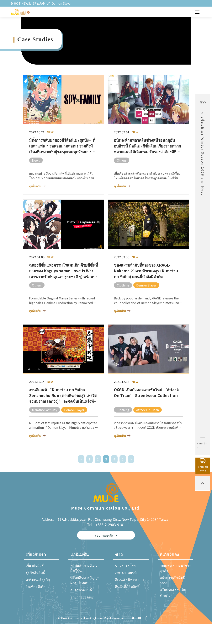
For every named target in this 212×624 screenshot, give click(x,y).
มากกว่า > (202, 445)
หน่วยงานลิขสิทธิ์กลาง (172, 580)
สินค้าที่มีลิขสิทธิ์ (127, 586)
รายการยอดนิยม (83, 596)
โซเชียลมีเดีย (35, 586)
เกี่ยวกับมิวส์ (35, 565)
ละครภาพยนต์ (81, 589)
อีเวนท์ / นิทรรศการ (129, 579)
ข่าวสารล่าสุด (125, 565)
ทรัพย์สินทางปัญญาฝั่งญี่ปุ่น (84, 568)
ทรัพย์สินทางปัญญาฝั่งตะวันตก (84, 580)
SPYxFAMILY (41, 3)
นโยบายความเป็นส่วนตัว (173, 592)
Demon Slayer (62, 3)
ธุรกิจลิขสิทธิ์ (35, 572)
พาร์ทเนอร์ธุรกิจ (38, 579)
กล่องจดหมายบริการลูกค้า (175, 568)
